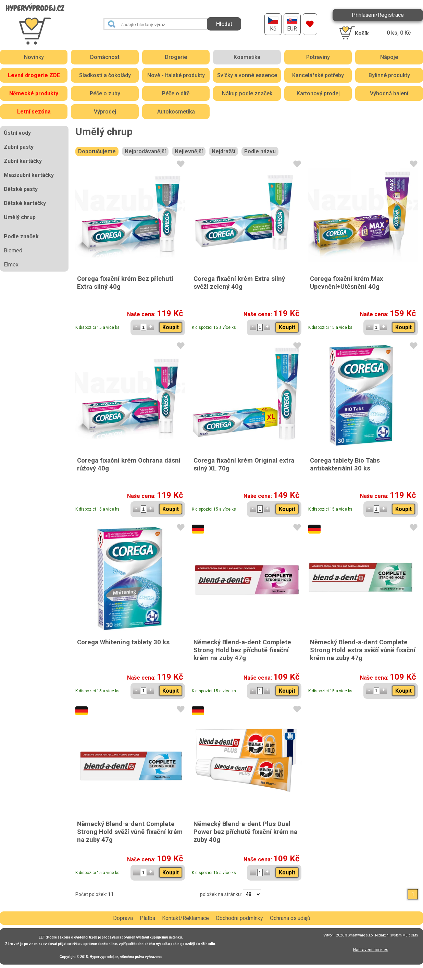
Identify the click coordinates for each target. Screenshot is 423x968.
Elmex (11, 264)
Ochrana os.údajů (290, 918)
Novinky (34, 57)
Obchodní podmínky (239, 918)
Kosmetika (247, 57)
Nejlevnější (189, 151)
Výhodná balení (389, 93)
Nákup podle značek (247, 93)
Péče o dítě (176, 93)
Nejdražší (223, 151)
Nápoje (389, 57)
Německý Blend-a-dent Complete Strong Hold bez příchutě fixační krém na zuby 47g (242, 649)
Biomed (13, 250)
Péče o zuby (105, 93)
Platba (147, 918)
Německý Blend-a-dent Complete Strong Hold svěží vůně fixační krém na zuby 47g (130, 831)
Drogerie (176, 57)
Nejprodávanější (145, 151)
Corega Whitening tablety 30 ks (123, 642)
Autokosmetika (176, 111)
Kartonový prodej (318, 93)
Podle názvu (260, 151)
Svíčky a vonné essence (247, 75)
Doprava (123, 918)
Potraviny (318, 57)
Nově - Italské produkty (176, 75)
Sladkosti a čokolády (105, 75)
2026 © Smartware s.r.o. (355, 935)
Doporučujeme (97, 151)
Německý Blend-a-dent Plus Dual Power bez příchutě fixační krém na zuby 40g (245, 831)
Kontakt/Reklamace (185, 918)
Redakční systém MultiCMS (396, 935)
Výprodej (105, 111)
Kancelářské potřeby (318, 75)
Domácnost (105, 57)
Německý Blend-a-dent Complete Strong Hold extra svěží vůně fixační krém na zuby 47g (362, 649)
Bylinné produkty (389, 75)
